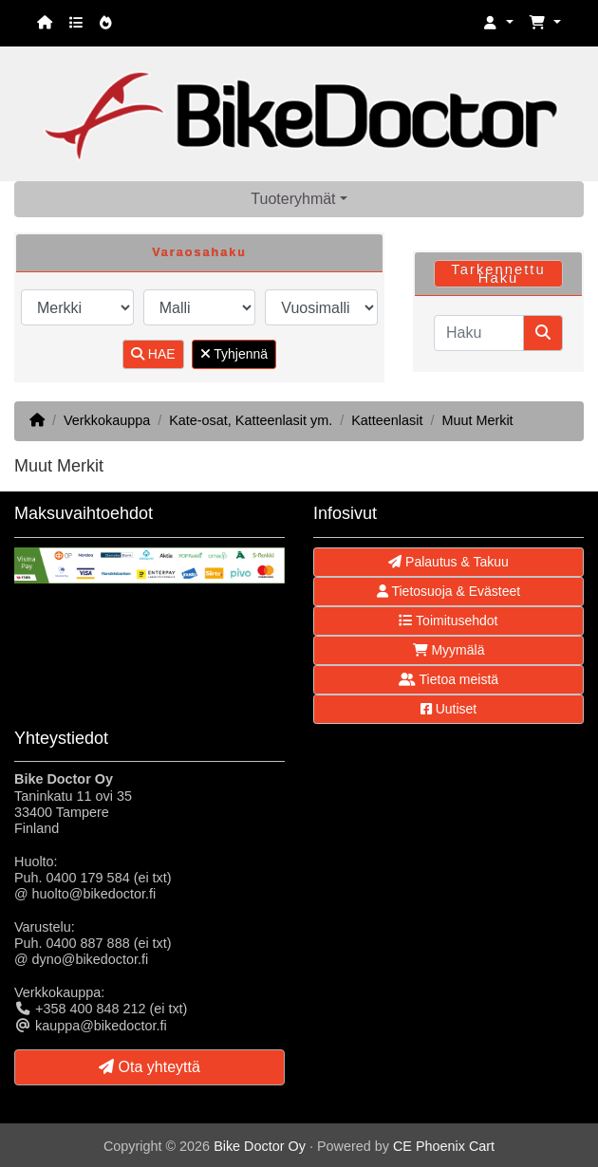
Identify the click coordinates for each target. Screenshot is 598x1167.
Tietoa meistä (448, 679)
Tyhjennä (234, 353)
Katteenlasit (386, 420)
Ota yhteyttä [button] (149, 1067)
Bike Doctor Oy (260, 1146)
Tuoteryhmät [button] (293, 199)
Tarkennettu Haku (498, 274)
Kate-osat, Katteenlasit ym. (250, 420)
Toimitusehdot (448, 620)
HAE (153, 353)
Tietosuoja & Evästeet (448, 591)
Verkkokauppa (107, 420)
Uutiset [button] (448, 708)
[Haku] (479, 333)
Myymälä (449, 650)
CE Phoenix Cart (444, 1146)
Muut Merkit (477, 420)
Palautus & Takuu (448, 561)
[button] (498, 23)
